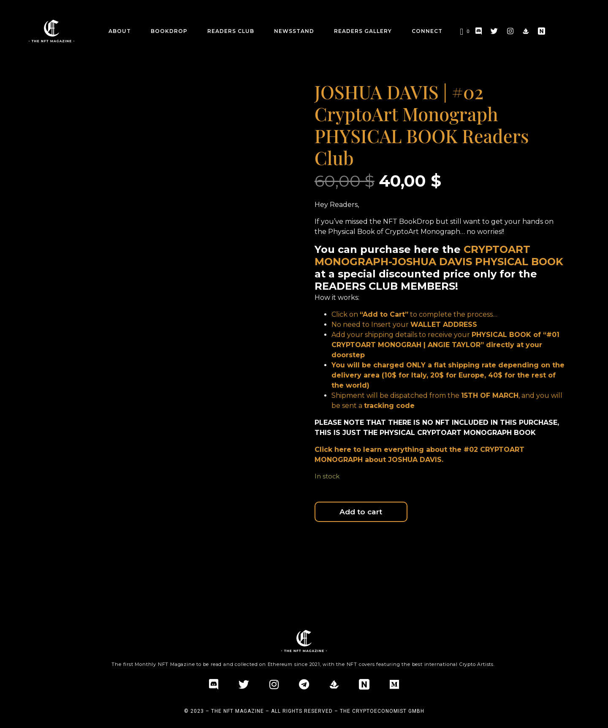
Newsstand (294, 31)
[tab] (68, 559)
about (120, 31)
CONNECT (427, 31)
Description (68, 559)
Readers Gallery (363, 31)
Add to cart (385, 513)
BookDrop (169, 31)
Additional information (138, 559)
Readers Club (230, 31)
